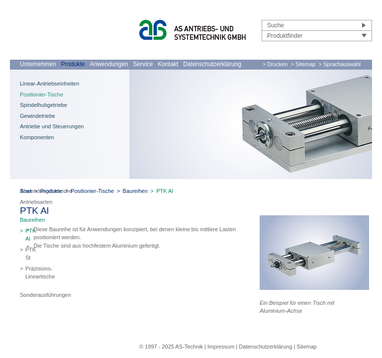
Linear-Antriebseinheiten (49, 84)
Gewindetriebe (37, 116)
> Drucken (275, 64)
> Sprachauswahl (340, 64)
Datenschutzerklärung (212, 64)
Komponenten (37, 137)
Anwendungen (109, 64)
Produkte (73, 64)
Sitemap (306, 347)
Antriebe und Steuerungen (52, 126)
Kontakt (168, 64)
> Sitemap (303, 64)
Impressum (220, 347)
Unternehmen (38, 64)
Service (143, 64)
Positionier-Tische (41, 94)
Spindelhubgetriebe (43, 105)
